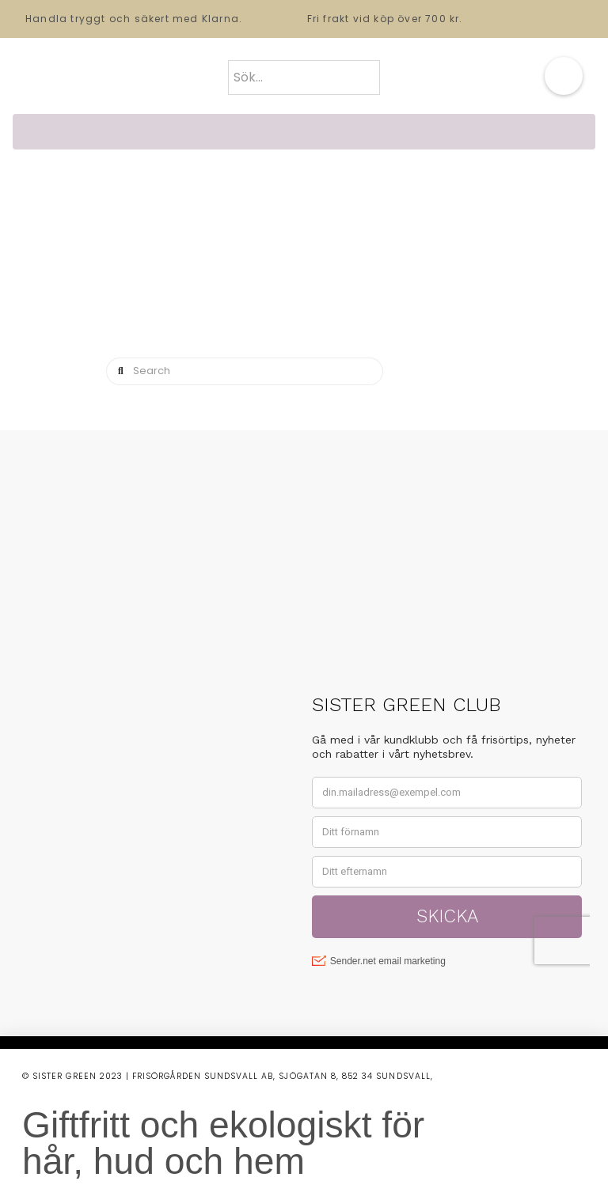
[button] (564, 76)
